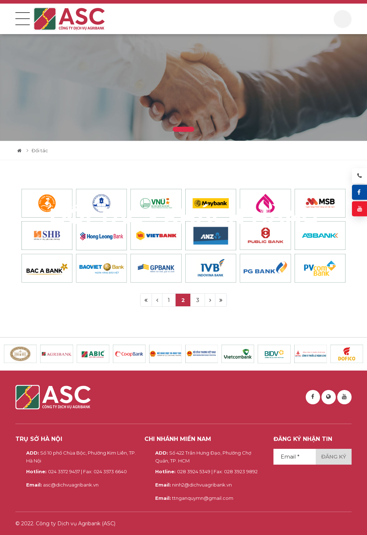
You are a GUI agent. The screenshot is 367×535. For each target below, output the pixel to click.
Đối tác (40, 150)
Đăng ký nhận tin (302, 439)
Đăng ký (333, 456)
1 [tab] (183, 129)
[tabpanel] (183, 87)
